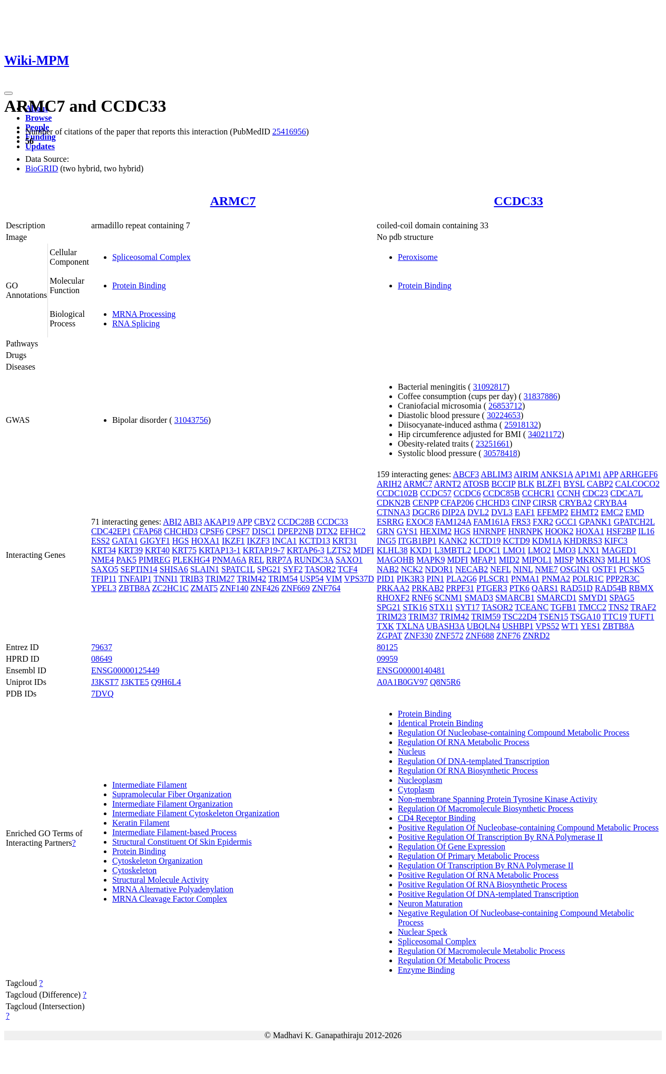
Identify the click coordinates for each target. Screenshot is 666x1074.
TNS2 (619, 607)
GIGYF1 (155, 540)
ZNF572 (449, 635)
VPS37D (359, 578)
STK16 (415, 607)
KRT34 (103, 550)
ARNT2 (448, 483)
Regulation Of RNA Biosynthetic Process (468, 770)
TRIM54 (283, 578)
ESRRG (390, 521)
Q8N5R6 (445, 682)
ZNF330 (418, 635)
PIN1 (435, 578)
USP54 (312, 578)
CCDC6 (467, 493)
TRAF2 (643, 607)
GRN (386, 531)
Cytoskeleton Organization (157, 860)
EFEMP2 (553, 512)
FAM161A (491, 521)
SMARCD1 (557, 597)
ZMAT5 (204, 588)
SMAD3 (479, 597)
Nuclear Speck (422, 931)
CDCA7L (626, 493)
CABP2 (600, 483)
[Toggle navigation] (8, 93)
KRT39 (130, 550)
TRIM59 (486, 616)
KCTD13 (314, 540)
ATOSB (476, 483)
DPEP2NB (296, 531)
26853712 (505, 405)
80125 (387, 647)
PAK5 (126, 559)
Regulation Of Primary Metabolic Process (468, 856)
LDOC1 (487, 550)
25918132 (521, 424)
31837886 (540, 396)
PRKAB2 (428, 588)
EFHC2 (353, 531)
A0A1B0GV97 (402, 682)
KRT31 (344, 540)
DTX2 (327, 531)
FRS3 (521, 521)
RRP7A (279, 559)
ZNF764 (326, 588)
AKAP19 (220, 521)
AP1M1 (588, 474)
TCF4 (347, 569)
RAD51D (577, 588)
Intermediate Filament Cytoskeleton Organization (195, 813)
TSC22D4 (520, 616)
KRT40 (157, 550)
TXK (385, 626)
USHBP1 (518, 626)
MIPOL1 (537, 559)
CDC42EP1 (111, 531)
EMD (634, 512)
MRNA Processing (143, 313)
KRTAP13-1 (220, 550)
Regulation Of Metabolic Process (454, 960)
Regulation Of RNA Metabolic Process (464, 742)
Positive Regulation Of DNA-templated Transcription (488, 893)
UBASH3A (445, 626)
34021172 (544, 434)
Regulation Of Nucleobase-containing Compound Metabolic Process (513, 732)
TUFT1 (641, 616)
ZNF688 (480, 635)
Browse (38, 117)
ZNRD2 (536, 635)
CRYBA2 (575, 502)
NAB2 (388, 569)
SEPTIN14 (138, 569)
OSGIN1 (575, 569)
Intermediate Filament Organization (172, 803)
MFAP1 (483, 559)
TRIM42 (251, 578)
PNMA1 (525, 578)
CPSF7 (238, 531)
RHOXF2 (393, 597)
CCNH (568, 493)
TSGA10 (585, 616)
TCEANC (532, 607)
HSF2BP (621, 531)
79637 (101, 647)
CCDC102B (397, 493)
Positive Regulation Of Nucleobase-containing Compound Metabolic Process (528, 827)
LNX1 (589, 550)
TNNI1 (165, 578)
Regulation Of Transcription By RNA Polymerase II (485, 865)
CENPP (425, 502)
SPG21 (269, 569)
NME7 (546, 569)
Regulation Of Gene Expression (451, 846)
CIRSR (545, 502)
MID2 (509, 559)
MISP (564, 559)
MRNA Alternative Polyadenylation (172, 889)
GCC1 (566, 521)
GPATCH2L (634, 521)
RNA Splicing (136, 323)
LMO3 (564, 550)
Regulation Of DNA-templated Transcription (474, 761)
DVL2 (478, 512)
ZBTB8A (134, 588)
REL (256, 559)
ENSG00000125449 (125, 670)
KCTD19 (485, 540)
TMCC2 (592, 607)
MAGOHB (395, 559)
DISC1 (263, 531)
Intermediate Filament (149, 784)
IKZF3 (258, 540)
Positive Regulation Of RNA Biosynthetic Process (482, 884)
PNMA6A (229, 559)
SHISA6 (174, 569)
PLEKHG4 (191, 559)
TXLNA (410, 626)
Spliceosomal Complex (151, 257)
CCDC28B (296, 521)
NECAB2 (471, 569)
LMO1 (514, 550)
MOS (641, 559)
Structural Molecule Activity (160, 879)
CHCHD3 (181, 531)
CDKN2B (393, 502)
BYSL (573, 483)
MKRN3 (590, 559)
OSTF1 (604, 569)
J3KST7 (105, 682)
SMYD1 (593, 597)
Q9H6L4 (166, 682)
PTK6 (520, 588)
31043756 (191, 419)
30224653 (504, 415)
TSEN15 (554, 616)
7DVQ (102, 693)
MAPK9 (430, 559)
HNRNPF (489, 531)
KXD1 (421, 550)
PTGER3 (491, 588)
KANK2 (452, 540)
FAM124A (453, 521)
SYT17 (467, 607)
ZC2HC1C (170, 588)
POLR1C (588, 578)
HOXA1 (205, 540)
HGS (180, 540)
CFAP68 (147, 531)
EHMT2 (585, 512)
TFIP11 (103, 578)
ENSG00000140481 (411, 670)
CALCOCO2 (637, 483)
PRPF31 (460, 588)
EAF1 (525, 512)
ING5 (386, 540)
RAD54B (610, 588)
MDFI (363, 550)
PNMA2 (556, 578)
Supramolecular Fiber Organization (171, 794)
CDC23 (595, 493)
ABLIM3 (496, 474)
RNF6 (422, 597)
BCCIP (504, 483)
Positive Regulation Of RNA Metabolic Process (478, 874)
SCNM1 (448, 597)
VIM (334, 578)
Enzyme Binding (426, 969)
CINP (521, 502)
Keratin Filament (141, 822)
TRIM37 (423, 616)
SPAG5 (621, 597)
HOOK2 (559, 531)
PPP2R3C (623, 578)
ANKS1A (556, 474)
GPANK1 (595, 521)
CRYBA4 (610, 502)
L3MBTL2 (452, 550)
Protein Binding (139, 285)
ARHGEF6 (639, 474)
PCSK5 (631, 569)
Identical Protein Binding (440, 723)
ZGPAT (389, 635)
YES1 (591, 626)
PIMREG (154, 559)
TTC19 (615, 616)
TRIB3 (191, 578)
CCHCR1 (538, 493)
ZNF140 (234, 588)
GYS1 (407, 531)
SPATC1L (238, 569)
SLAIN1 (204, 569)
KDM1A (547, 540)
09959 (387, 658)
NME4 (102, 559)
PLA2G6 (461, 578)
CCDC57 (436, 493)
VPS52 (547, 626)
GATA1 (125, 540)
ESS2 (100, 540)
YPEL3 (103, 588)
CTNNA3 (393, 512)
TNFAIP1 (135, 578)
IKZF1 (233, 540)
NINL (523, 569)
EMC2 (612, 512)
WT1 (570, 626)
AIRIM (526, 474)
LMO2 (539, 550)
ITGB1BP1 (417, 540)
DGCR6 (425, 512)
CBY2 (265, 521)
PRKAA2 (393, 588)
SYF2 (292, 569)
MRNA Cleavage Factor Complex (169, 898)
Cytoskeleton (134, 870)
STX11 (441, 607)
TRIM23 (391, 616)
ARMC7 (233, 201)
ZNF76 (508, 635)
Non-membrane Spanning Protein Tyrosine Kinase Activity (498, 799)
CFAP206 (457, 502)
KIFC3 (616, 540)
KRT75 (184, 550)
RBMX (641, 588)
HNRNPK (525, 531)
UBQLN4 (483, 626)
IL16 (646, 531)
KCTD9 (516, 540)
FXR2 (543, 521)
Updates (40, 146)
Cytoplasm (416, 789)
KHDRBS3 (583, 540)
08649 (101, 658)
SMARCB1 (515, 597)
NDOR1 (439, 569)
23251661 (493, 443)
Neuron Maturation (430, 903)
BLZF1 (548, 483)
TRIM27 (220, 578)
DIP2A (453, 512)
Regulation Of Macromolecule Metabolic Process (481, 950)
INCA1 (284, 540)
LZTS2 (339, 550)
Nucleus (411, 751)
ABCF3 (466, 474)
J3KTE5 (135, 682)
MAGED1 (619, 550)
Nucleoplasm (420, 780)
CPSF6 (211, 531)
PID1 (386, 578)
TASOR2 (320, 569)
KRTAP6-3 (306, 550)
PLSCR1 (494, 578)
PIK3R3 (410, 578)
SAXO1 (349, 559)
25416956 (289, 131)
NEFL (500, 569)
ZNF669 (295, 588)
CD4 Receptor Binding (437, 818)
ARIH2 (389, 483)
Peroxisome (418, 257)
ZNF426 (265, 588)
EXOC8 (420, 521)
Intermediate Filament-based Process (174, 832)
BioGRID (41, 168)
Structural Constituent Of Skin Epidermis (182, 841)
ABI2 (172, 521)
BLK (525, 483)
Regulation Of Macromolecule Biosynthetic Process (485, 808)
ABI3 (192, 521)
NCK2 (412, 569)
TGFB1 (563, 607)
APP (244, 521)
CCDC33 (518, 201)
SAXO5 (105, 569)
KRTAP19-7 (264, 550)
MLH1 (618, 559)
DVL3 (502, 512)
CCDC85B (501, 493)
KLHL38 (392, 550)
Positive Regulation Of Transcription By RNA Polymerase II (500, 837)
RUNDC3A (314, 559)
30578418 (500, 453)
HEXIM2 (436, 531)
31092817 (490, 386)
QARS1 (545, 588)
